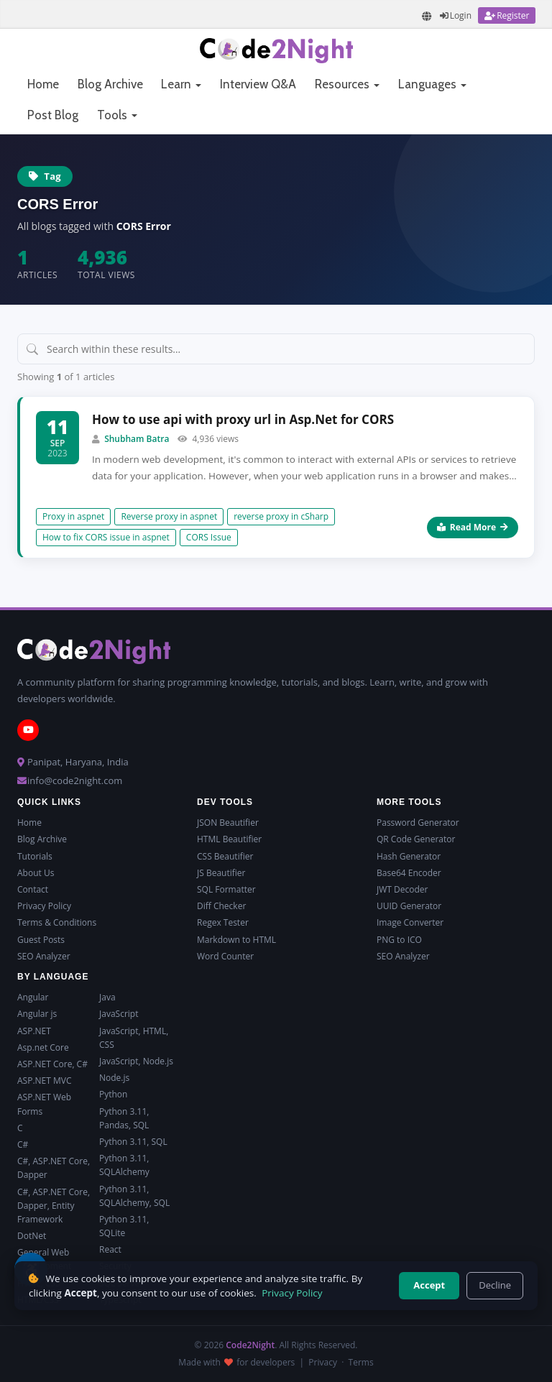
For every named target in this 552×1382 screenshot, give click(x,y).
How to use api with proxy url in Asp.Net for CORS (243, 419)
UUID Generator (409, 906)
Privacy (322, 1362)
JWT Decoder (402, 889)
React (110, 1249)
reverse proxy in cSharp (281, 516)
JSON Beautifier (228, 822)
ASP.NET (34, 1031)
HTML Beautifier (229, 839)
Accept (429, 1285)
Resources (347, 84)
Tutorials (34, 856)
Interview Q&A (258, 84)
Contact (32, 889)
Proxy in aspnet (73, 516)
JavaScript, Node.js (136, 1061)
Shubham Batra (136, 439)
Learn (181, 84)
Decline (495, 1285)
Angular (32, 997)
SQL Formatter (226, 889)
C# (22, 1144)
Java (107, 997)
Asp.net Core (43, 1047)
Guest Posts (41, 940)
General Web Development (44, 1259)
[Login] (456, 15)
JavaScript (118, 1014)
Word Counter (225, 956)
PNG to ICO (399, 940)
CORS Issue (208, 537)
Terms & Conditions (56, 922)
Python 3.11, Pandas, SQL (124, 1118)
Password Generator (418, 822)
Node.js (114, 1078)
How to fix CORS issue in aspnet (106, 537)
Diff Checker (221, 906)
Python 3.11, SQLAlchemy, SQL (134, 1196)
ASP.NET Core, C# (52, 1064)
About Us (35, 873)
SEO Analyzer (43, 956)
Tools (117, 115)
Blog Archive (110, 84)
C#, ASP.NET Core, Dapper (53, 1168)
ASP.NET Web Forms (44, 1104)
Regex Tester (223, 922)
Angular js (37, 1014)
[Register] (506, 15)
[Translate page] (427, 16)
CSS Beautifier (225, 856)
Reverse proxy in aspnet (169, 516)
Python (113, 1094)
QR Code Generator (416, 839)
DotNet (31, 1236)
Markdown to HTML (236, 940)
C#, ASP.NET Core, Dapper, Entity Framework (53, 1205)
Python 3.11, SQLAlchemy (124, 1165)
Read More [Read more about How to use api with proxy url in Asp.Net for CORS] (472, 527)
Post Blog (52, 115)
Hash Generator (409, 856)
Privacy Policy (44, 906)
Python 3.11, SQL (133, 1141)
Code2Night (250, 1345)
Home (43, 84)
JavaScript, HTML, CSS (133, 1038)
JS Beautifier (221, 873)
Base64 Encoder (409, 873)
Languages (432, 84)
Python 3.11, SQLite (124, 1226)
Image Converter (410, 922)
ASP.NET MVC (44, 1080)
